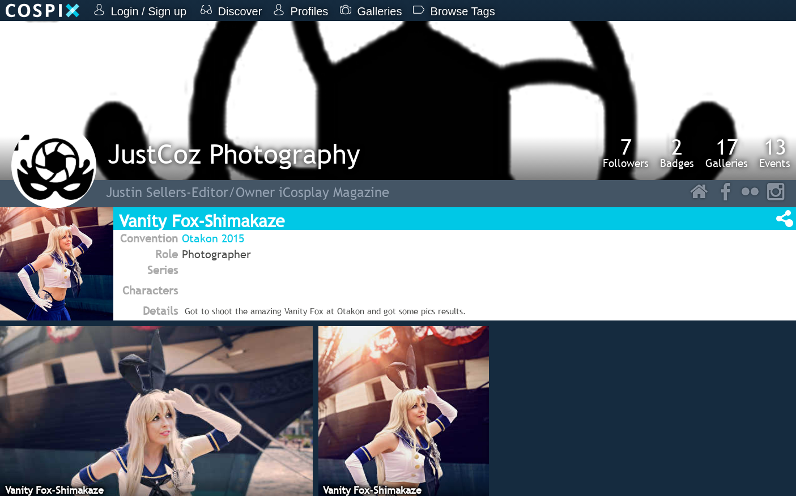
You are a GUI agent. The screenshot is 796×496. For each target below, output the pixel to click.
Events (774, 152)
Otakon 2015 (213, 238)
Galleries (726, 152)
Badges (677, 152)
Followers (626, 152)
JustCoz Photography (234, 153)
